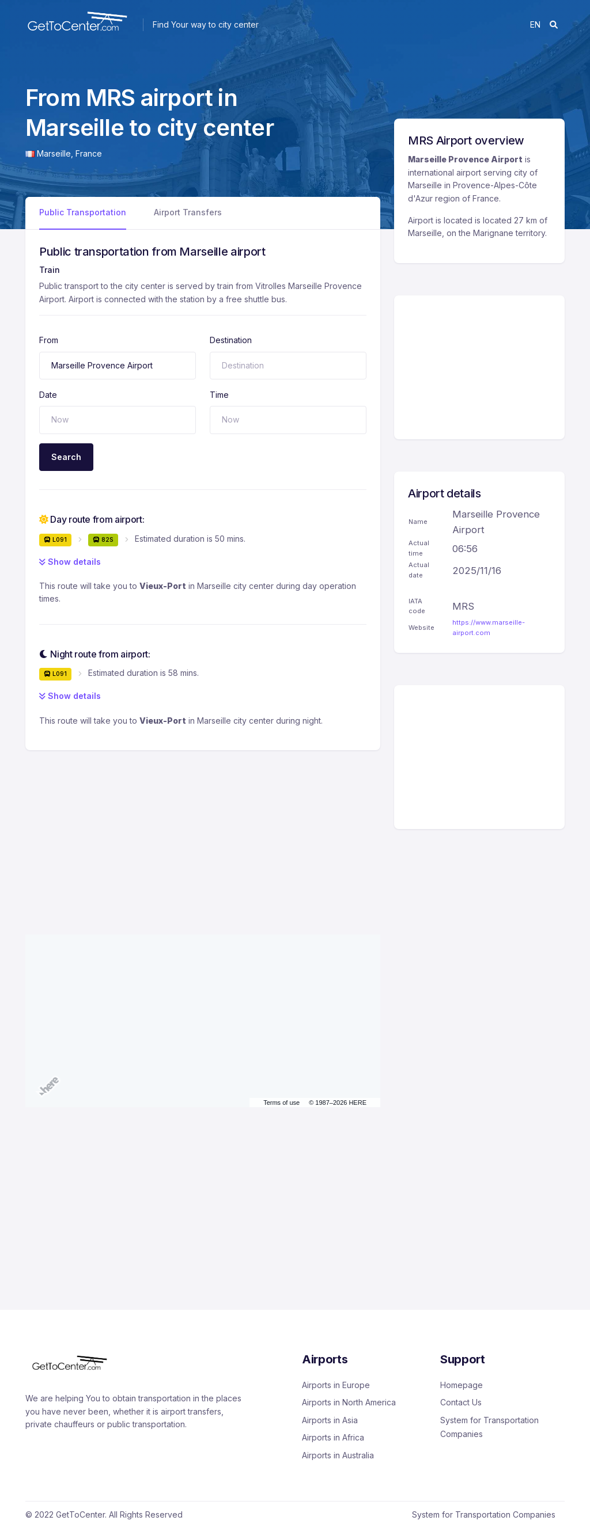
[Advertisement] (202, 830)
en (535, 24)
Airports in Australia (338, 1455)
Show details (70, 562)
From (48, 340)
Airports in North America (349, 1402)
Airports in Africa (333, 1437)
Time (219, 395)
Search (66, 457)
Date (48, 395)
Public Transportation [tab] (82, 212)
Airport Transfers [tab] (188, 212)
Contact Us (461, 1402)
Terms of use (281, 1102)
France (88, 153)
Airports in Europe (336, 1385)
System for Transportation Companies (489, 1427)
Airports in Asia (330, 1420)
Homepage (461, 1385)
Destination (231, 340)
